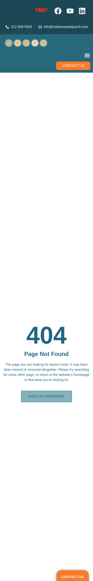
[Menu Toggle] (87, 55)
